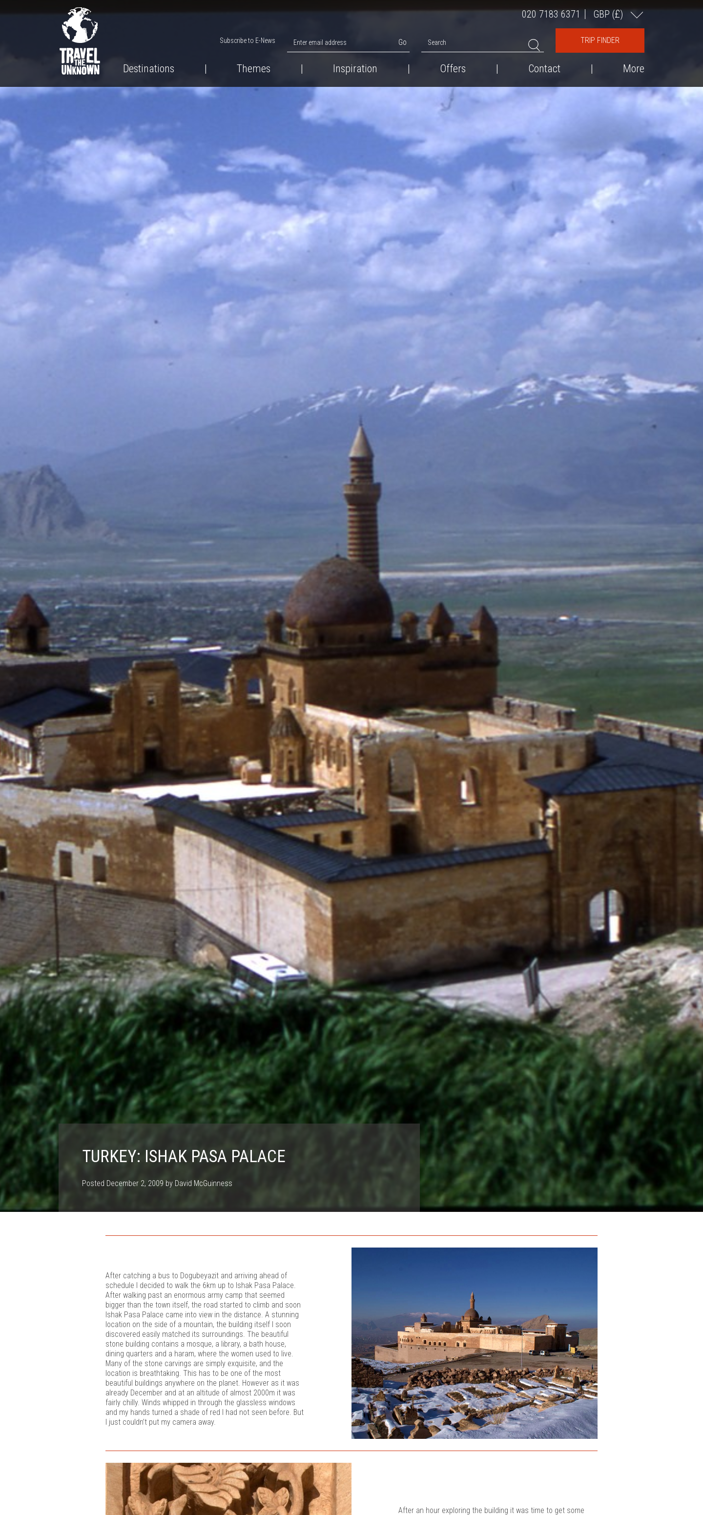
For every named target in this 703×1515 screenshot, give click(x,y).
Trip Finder (600, 40)
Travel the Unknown (80, 41)
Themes (253, 69)
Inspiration (355, 69)
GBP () (609, 14)
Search (437, 42)
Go (402, 42)
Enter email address (320, 42)
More (633, 69)
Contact (544, 69)
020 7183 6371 (551, 14)
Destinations (148, 69)
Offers (453, 69)
